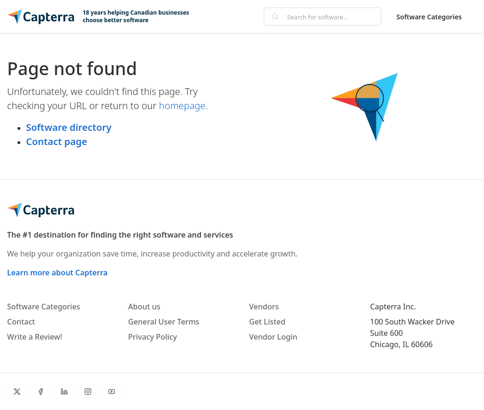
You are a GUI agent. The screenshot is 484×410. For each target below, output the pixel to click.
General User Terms (163, 321)
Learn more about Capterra (57, 272)
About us (144, 306)
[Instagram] (88, 391)
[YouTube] (111, 391)
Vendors (264, 306)
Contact (21, 321)
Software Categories (429, 16)
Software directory (69, 127)
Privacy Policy (152, 337)
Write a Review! (34, 337)
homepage (182, 105)
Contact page (56, 141)
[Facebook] (41, 391)
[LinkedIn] (64, 391)
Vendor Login (273, 337)
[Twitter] (17, 391)
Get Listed (267, 321)
